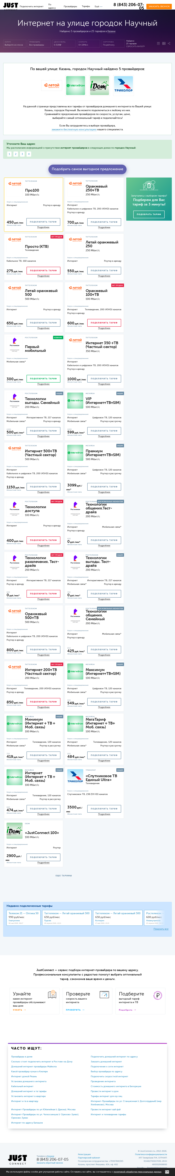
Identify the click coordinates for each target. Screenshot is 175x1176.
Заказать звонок (159, 6)
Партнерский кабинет (89, 1158)
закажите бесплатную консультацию (74, 129)
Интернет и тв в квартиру (24, 1101)
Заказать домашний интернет (106, 1062)
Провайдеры (70, 6)
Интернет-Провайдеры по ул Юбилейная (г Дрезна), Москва (43, 1109)
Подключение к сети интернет (107, 1067)
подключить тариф (43, 222)
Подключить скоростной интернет (109, 1076)
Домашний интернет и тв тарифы (29, 1091)
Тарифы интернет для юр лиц (106, 1096)
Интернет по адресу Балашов (27, 1123)
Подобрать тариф (149, 215)
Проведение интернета (103, 1081)
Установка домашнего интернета (28, 1081)
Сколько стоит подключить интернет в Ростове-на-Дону (41, 1062)
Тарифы (86, 6)
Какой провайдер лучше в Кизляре (29, 1071)
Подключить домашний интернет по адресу (114, 1057)
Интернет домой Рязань (24, 1076)
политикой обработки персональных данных (137, 1172)
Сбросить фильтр (135, 47)
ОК (167, 1172)
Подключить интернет (31, 6)
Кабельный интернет (22, 1086)
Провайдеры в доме (21, 1057)
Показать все (161, 929)
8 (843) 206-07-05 (128, 6)
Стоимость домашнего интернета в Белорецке (116, 1086)
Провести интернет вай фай (106, 1109)
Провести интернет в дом (104, 1091)
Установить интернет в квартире (28, 1096)
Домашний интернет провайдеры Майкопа (34, 1067)
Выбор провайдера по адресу (106, 1071)
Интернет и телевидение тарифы (108, 1114)
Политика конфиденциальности (151, 1154)
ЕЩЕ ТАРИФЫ (64, 876)
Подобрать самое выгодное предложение (87, 169)
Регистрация (84, 1154)
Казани (111, 31)
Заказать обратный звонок (50, 1163)
